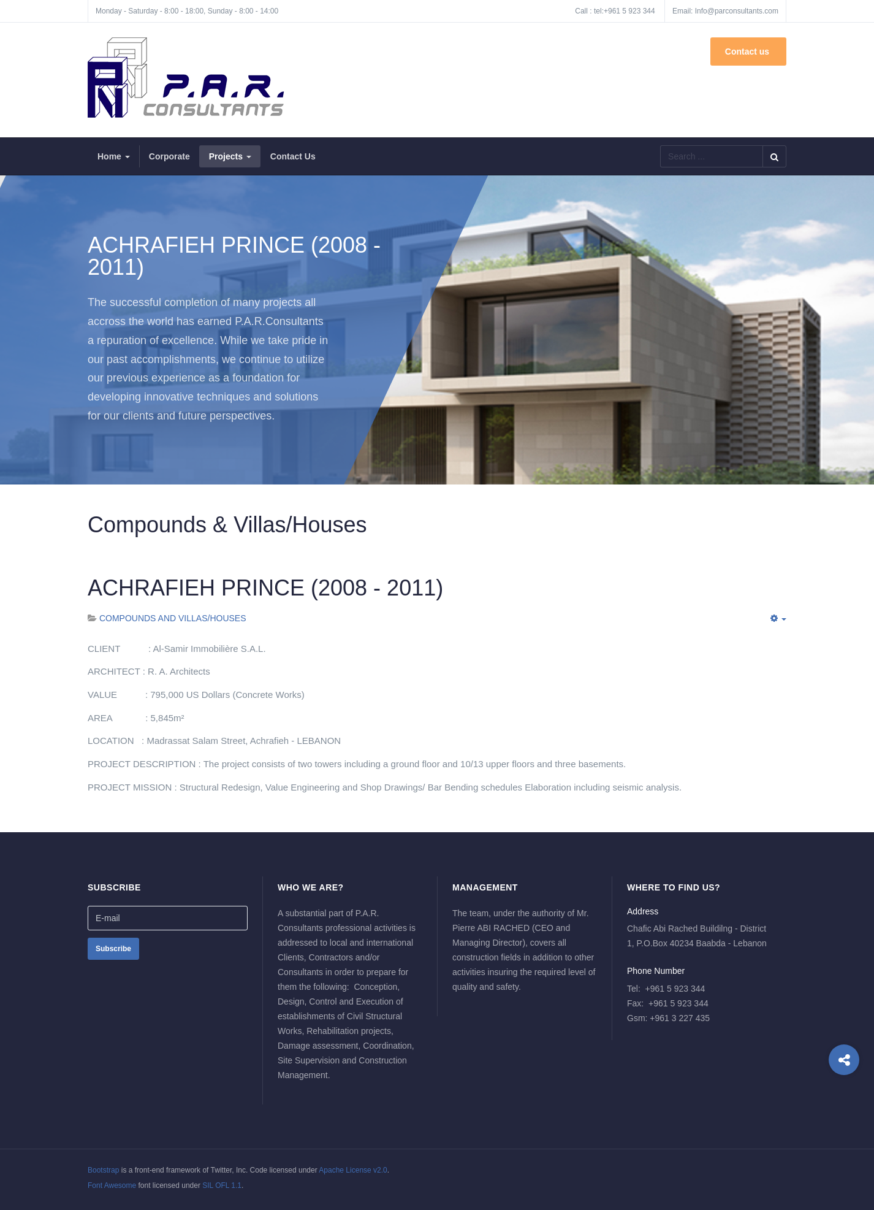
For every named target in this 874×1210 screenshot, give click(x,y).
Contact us (748, 51)
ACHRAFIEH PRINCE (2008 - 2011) (265, 587)
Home (113, 156)
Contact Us (293, 156)
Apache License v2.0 (353, 1170)
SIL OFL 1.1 (221, 1185)
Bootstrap (103, 1170)
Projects (230, 156)
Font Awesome (112, 1185)
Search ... (660, 145)
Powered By (730, 1179)
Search (774, 156)
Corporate (169, 156)
